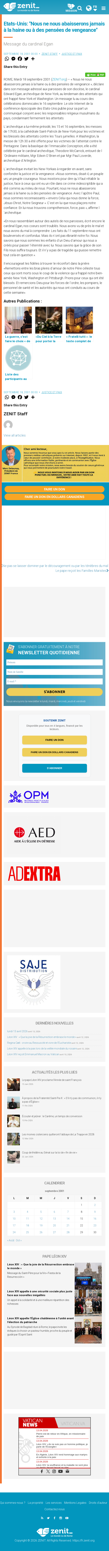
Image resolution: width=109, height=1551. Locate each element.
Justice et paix (72, 53)
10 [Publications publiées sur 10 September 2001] (14, 1218)
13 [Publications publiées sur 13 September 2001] (54, 1218)
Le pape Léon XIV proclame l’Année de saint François (52, 1080)
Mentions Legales (75, 1503)
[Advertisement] (54, 536)
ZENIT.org (59, 79)
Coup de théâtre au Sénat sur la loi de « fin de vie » (49, 1152)
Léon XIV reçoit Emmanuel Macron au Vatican (33, 1054)
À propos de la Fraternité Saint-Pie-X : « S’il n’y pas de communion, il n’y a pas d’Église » (61, 1100)
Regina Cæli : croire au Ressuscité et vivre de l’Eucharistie (39, 1042)
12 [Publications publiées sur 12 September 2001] (41, 1218)
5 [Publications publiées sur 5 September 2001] (41, 1212)
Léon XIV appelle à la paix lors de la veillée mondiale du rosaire (42, 1048)
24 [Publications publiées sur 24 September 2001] (14, 1232)
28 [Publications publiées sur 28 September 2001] (68, 1232)
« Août (10, 1240)
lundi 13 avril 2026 (17, 1031)
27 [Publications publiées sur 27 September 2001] (54, 1232)
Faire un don (54, 489)
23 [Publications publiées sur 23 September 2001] (94, 1225)
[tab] (37, 1423)
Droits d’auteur (98, 1503)
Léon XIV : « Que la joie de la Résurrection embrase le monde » (41, 1037)
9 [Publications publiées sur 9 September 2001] (95, 1212)
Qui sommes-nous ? (12, 1503)
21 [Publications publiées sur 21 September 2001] (68, 1225)
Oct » (19, 1240)
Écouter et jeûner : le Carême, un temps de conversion (52, 1116)
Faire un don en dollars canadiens (54, 497)
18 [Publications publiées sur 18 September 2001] (27, 1225)
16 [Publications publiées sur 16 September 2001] (94, 1218)
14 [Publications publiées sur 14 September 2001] (68, 1218)
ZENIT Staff (50, 53)
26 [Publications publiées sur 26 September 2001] (41, 1232)
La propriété (35, 1503)
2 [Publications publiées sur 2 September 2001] (95, 1205)
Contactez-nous (54, 1509)
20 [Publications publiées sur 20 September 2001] (54, 1225)
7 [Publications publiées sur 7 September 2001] (68, 1212)
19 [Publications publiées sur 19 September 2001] (41, 1225)
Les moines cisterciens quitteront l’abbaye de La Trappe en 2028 (58, 1134)
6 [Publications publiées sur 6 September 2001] (54, 1212)
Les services (54, 1503)
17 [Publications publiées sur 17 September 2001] (14, 1225)
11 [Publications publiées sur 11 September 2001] (27, 1218)
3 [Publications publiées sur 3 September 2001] (14, 1212)
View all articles (15, 435)
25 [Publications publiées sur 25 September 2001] (27, 1232)
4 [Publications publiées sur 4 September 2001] (27, 1212)
